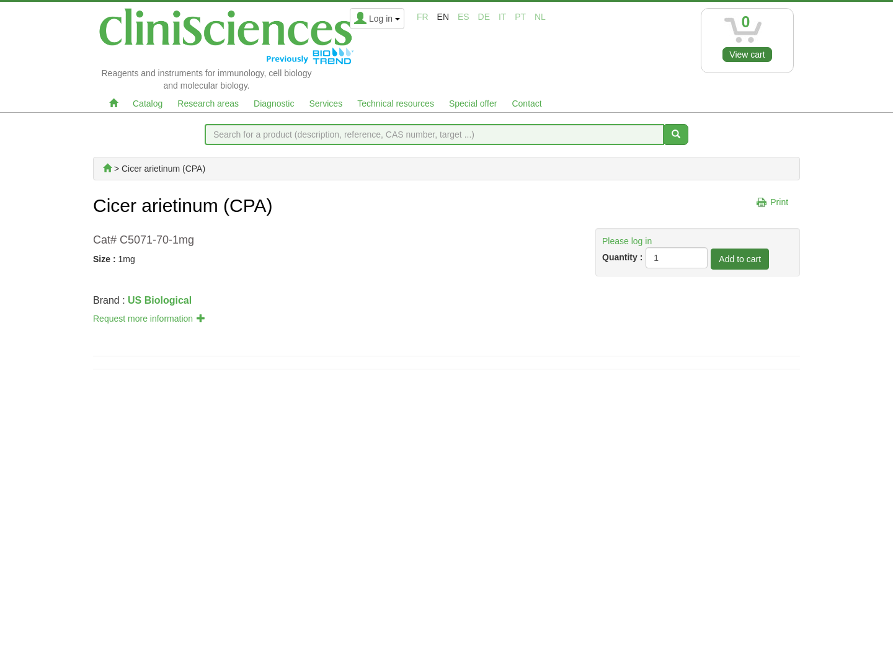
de (484, 17)
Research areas (208, 103)
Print (779, 202)
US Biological (160, 300)
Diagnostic (274, 103)
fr (423, 17)
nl (540, 17)
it (502, 17)
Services (325, 103)
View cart (747, 54)
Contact (526, 103)
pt (520, 17)
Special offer (473, 103)
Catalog (147, 103)
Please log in (627, 241)
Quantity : (622, 257)
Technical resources (395, 103)
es (463, 17)
